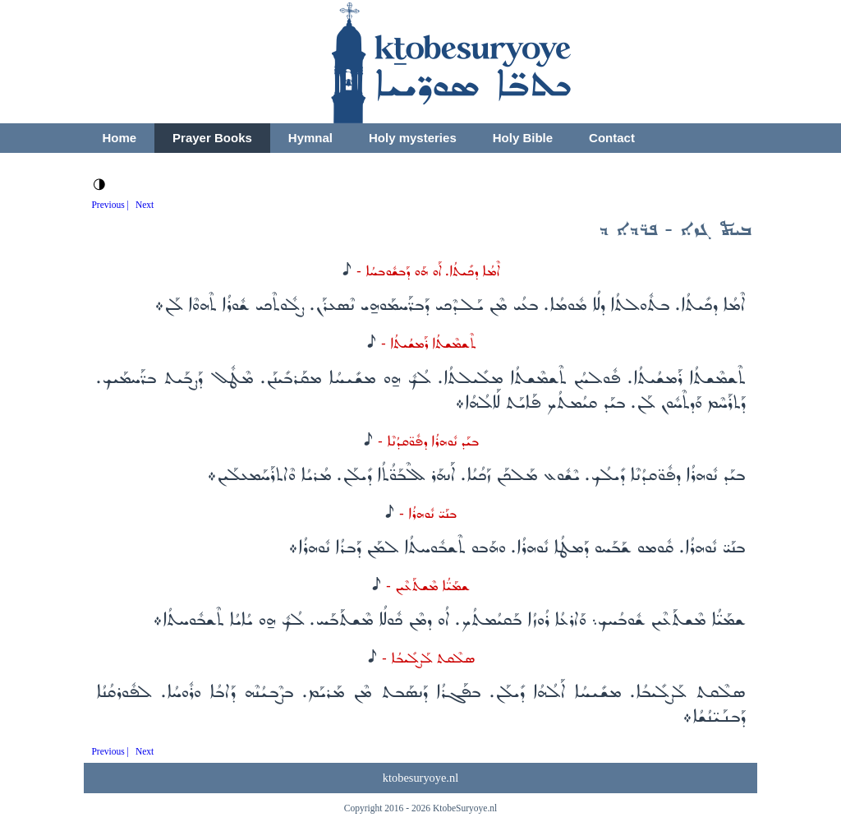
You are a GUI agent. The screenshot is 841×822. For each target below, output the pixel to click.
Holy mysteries (413, 138)
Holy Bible (523, 138)
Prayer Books (212, 138)
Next (145, 205)
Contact (612, 138)
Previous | (110, 205)
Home (119, 138)
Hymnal (310, 138)
